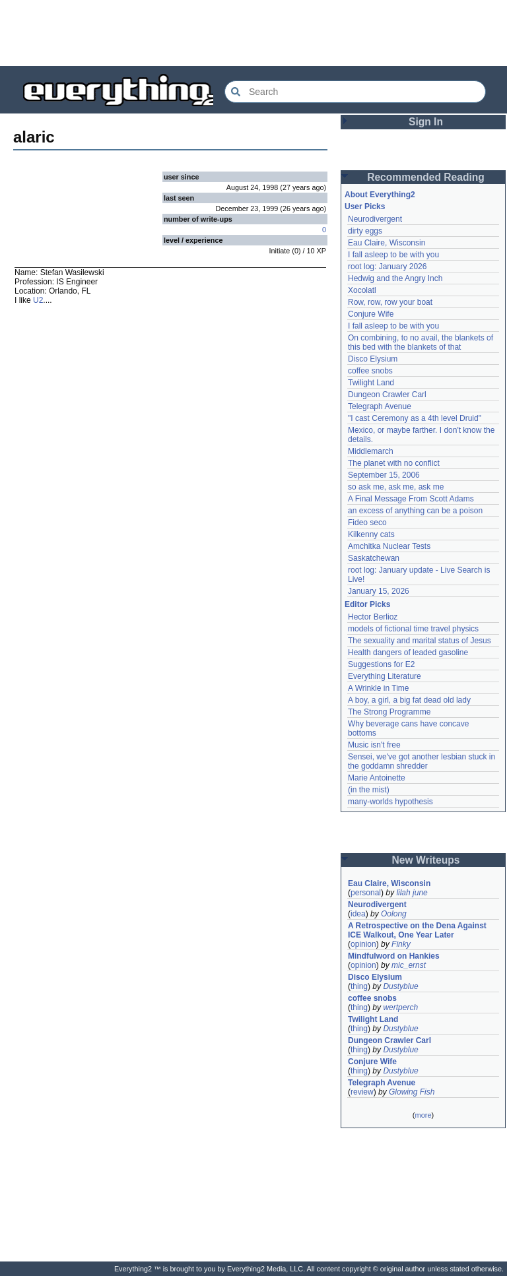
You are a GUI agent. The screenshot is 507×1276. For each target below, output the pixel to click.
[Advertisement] (253, 33)
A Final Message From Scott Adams (411, 498)
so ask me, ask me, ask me (396, 487)
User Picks (365, 206)
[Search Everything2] (355, 91)
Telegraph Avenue (379, 406)
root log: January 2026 (387, 266)
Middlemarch (370, 451)
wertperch (400, 1007)
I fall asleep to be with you (393, 254)
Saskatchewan (373, 558)
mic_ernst (408, 965)
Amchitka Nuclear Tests (389, 546)
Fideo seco (367, 522)
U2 (38, 300)
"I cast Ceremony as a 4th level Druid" (414, 418)
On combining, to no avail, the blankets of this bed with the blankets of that (420, 342)
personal (366, 892)
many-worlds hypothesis (390, 801)
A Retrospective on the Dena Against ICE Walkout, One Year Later (417, 930)
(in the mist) (368, 789)
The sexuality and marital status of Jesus (419, 640)
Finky (401, 944)
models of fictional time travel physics (413, 628)
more (423, 1115)
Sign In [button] (426, 121)
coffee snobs (370, 370)
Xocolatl (362, 290)
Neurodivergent (375, 219)
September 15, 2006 (384, 475)
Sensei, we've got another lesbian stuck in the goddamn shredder (421, 761)
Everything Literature (384, 676)
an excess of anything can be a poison (415, 510)
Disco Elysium (372, 359)
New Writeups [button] (426, 860)
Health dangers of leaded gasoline (408, 652)
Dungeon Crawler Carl (387, 394)
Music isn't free (374, 745)
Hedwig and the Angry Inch (395, 278)
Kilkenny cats (371, 534)
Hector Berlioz (372, 617)
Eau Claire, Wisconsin (386, 242)
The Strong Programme (389, 712)
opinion (363, 944)
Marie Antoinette (376, 777)
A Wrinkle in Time (378, 688)
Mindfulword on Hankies (394, 956)
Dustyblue (400, 986)
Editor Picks (367, 604)
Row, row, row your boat (390, 302)
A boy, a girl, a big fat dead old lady (409, 700)
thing (359, 986)
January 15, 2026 (378, 591)
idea (358, 913)
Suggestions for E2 (381, 664)
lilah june (411, 892)
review (362, 1092)
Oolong (394, 913)
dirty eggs (365, 231)
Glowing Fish (411, 1092)
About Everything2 (380, 194)
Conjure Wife (370, 314)
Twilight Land (371, 382)
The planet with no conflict (394, 463)
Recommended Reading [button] (426, 177)
